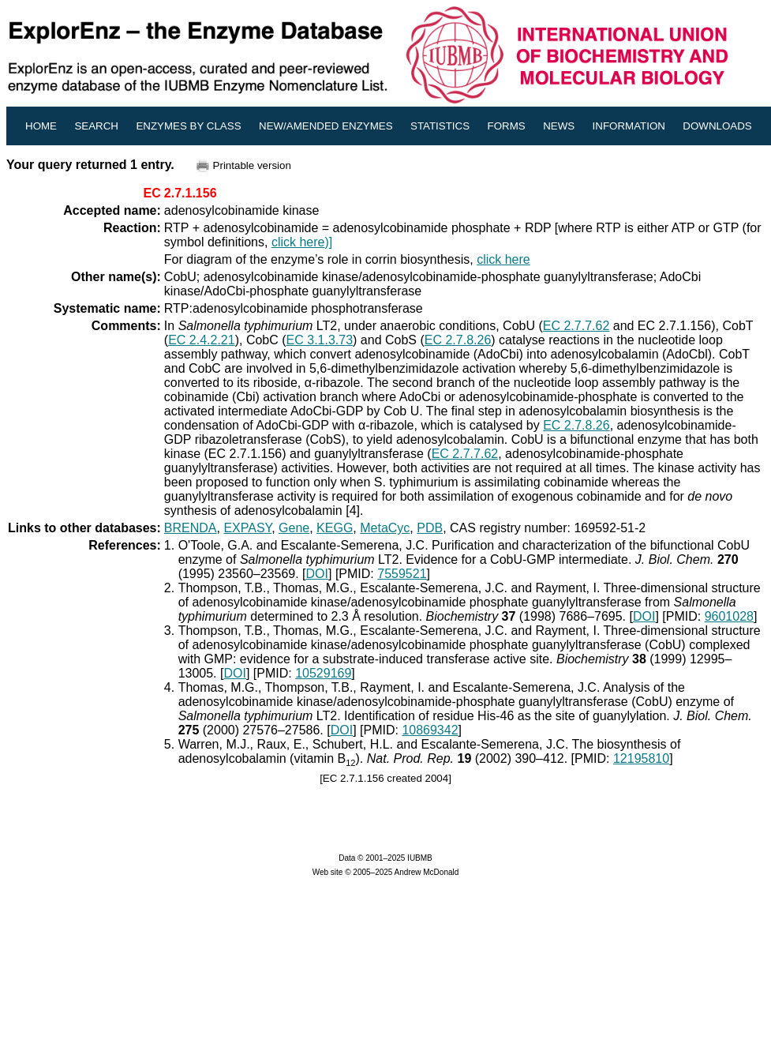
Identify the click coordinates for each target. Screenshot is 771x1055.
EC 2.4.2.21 (201, 340)
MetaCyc (385, 528)
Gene (294, 528)
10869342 (430, 730)
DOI (317, 573)
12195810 (641, 758)
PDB (430, 528)
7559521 (401, 573)
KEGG (334, 528)
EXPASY (247, 528)
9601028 (729, 616)
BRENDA (190, 528)
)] (328, 242)
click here (298, 242)
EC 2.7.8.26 (458, 340)
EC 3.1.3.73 (320, 340)
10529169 (323, 673)
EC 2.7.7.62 (576, 325)
